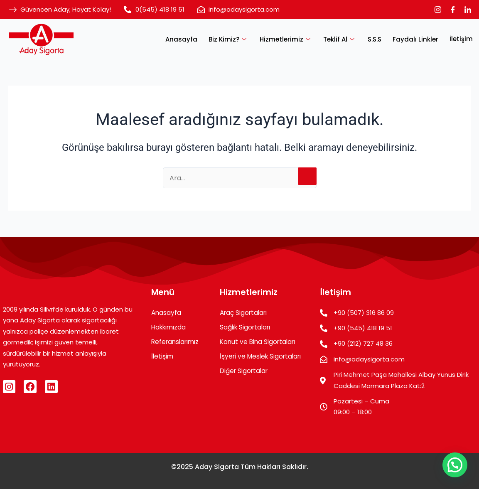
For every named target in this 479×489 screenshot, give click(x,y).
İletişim (461, 38)
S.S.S (377, 38)
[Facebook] (453, 9)
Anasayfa (188, 38)
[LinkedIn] (468, 9)
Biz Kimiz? (234, 38)
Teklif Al (343, 38)
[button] (454, 464)
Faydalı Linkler (417, 38)
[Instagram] (438, 9)
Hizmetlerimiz (290, 38)
